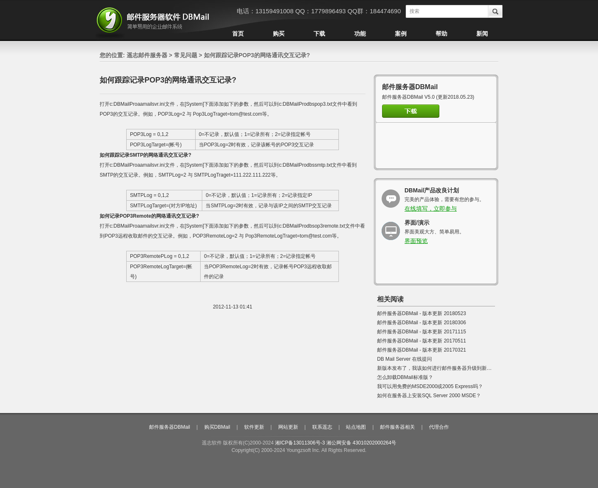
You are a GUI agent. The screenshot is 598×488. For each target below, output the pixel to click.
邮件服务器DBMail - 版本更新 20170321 (421, 350)
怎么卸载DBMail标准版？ (405, 377)
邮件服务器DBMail (169, 427)
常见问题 (185, 55)
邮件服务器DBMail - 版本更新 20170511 (421, 341)
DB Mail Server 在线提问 (404, 359)
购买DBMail (217, 427)
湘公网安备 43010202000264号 (361, 443)
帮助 (441, 33)
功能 (360, 33)
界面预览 (416, 241)
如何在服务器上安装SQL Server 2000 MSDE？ (429, 395)
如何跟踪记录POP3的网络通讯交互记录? (257, 55)
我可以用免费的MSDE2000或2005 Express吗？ (430, 386)
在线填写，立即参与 (430, 208)
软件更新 (254, 427)
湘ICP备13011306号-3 (300, 443)
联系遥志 (322, 427)
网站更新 (288, 427)
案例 (401, 33)
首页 (238, 33)
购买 (278, 33)
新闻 (482, 33)
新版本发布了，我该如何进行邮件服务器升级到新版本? (438, 368)
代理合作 (439, 427)
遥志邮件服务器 (147, 55)
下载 (319, 33)
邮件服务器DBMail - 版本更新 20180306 (421, 322)
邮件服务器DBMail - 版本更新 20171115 (421, 332)
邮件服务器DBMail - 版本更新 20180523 (421, 313)
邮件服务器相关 (397, 427)
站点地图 (356, 427)
